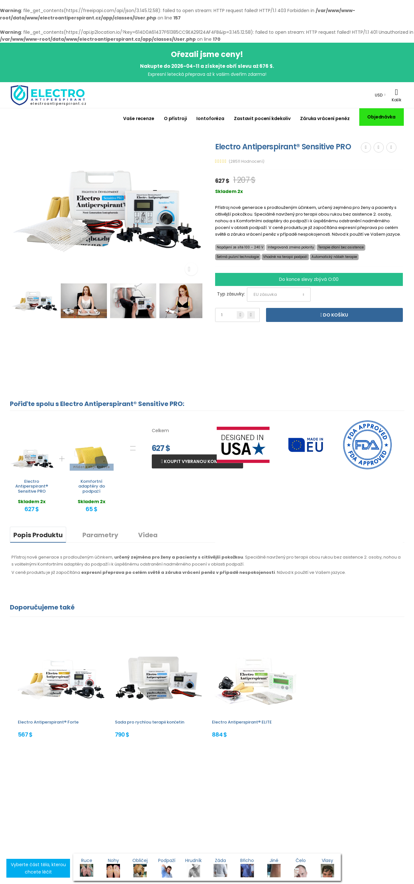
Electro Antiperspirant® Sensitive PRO (31, 486)
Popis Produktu (38, 535)
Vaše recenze (138, 118)
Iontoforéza (210, 118)
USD (378, 95)
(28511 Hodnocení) (246, 161)
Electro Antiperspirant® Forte (48, 722)
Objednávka (381, 117)
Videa (148, 535)
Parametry (100, 535)
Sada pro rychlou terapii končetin (150, 722)
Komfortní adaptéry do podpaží (91, 486)
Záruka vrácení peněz (324, 118)
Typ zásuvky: (231, 294)
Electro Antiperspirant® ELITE (242, 722)
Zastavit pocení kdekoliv (262, 118)
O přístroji (175, 118)
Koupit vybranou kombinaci (198, 461)
